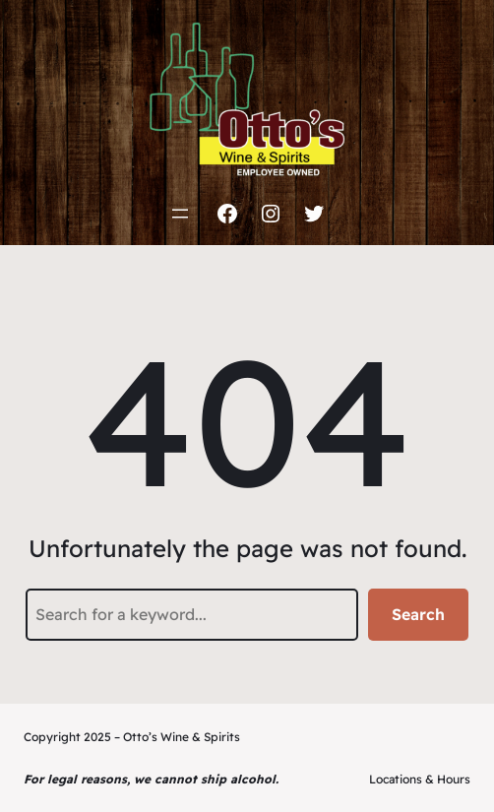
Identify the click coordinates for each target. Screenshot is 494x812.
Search (418, 614)
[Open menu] (180, 213)
